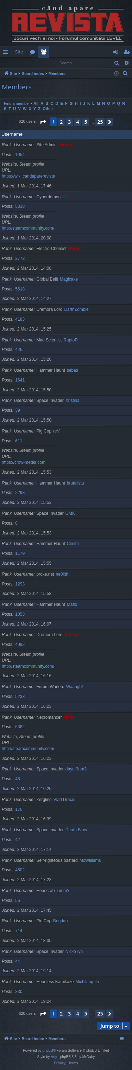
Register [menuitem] (128, 53)
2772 (20, 258)
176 (18, 809)
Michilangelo (87, 981)
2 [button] (61, 121)
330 (18, 991)
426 (18, 349)
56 (17, 900)
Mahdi (69, 717)
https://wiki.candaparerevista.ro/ (31, 176)
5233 (20, 696)
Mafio (72, 604)
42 (17, 839)
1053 (20, 614)
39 (17, 410)
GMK (70, 513)
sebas (72, 370)
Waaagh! (74, 686)
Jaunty (65, 144)
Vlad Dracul (64, 799)
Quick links (7, 53)
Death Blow (76, 829)
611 (18, 440)
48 (17, 778)
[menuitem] (83, 52)
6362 (20, 726)
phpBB (48, 1050)
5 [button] (85, 121)
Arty (54, 1057)
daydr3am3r (76, 769)
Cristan (71, 634)
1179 (20, 553)
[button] (43, 122)
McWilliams (90, 860)
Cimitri (73, 543)
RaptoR (70, 340)
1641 (20, 380)
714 (18, 930)
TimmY (63, 890)
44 (17, 961)
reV (56, 431)
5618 (20, 289)
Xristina (72, 400)
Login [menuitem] (117, 53)
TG (65, 196)
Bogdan (60, 920)
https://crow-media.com (23, 462)
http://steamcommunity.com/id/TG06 (35, 228)
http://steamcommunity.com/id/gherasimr (39, 748)
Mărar (74, 248)
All (35, 103)
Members (45, 53)
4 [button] (77, 121)
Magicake (69, 279)
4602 (20, 869)
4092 (20, 644)
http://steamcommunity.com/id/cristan (36, 666)
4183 (20, 319)
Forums (34, 53)
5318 (20, 206)
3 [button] (69, 121)
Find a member (21, 63)
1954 (20, 154)
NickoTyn (74, 951)
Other (48, 109)
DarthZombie (76, 309)
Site (19, 52)
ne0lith (62, 574)
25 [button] (100, 121)
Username (12, 134)
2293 (20, 492)
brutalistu (75, 483)
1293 (20, 584)
